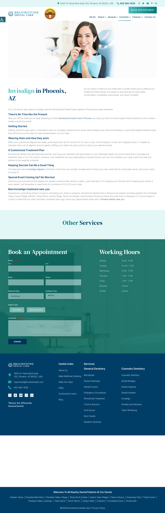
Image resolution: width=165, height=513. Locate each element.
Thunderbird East (115, 501)
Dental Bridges (128, 381)
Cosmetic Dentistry (130, 375)
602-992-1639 (126, 3)
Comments (16, 318)
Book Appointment (142, 10)
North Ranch (74, 501)
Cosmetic (124, 17)
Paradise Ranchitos (35, 497)
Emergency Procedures (95, 392)
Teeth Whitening (129, 410)
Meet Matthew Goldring (70, 376)
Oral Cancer (89, 410)
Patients (136, 17)
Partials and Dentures (131, 404)
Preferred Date (13, 291)
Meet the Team (66, 382)
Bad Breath (89, 375)
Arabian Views (16, 497)
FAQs (61, 388)
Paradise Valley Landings (40, 501)
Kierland (101, 501)
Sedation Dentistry (92, 422)
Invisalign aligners (36, 169)
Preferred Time (51, 291)
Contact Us (150, 17)
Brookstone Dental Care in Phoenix (75, 118)
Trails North (59, 501)
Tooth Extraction (92, 404)
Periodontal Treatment (94, 398)
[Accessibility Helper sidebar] (3, 19)
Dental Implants (128, 387)
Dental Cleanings (92, 381)
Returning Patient (36, 310)
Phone (52, 277)
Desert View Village (99, 497)
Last (46, 263)
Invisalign (125, 398)
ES (94, 17)
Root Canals (89, 416)
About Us (63, 370)
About (101, 17)
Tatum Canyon (117, 497)
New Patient (17, 310)
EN (90, 17)
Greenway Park (134, 497)
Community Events (67, 394)
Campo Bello (88, 501)
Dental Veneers (128, 392)
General (112, 17)
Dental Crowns (91, 387)
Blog (61, 399)
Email (14, 277)
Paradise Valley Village (56, 497)
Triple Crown (149, 497)
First (9, 263)
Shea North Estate (78, 497)
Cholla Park (131, 501)
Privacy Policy (98, 508)
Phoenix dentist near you (112, 199)
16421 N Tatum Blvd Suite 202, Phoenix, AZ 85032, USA (85, 3)
